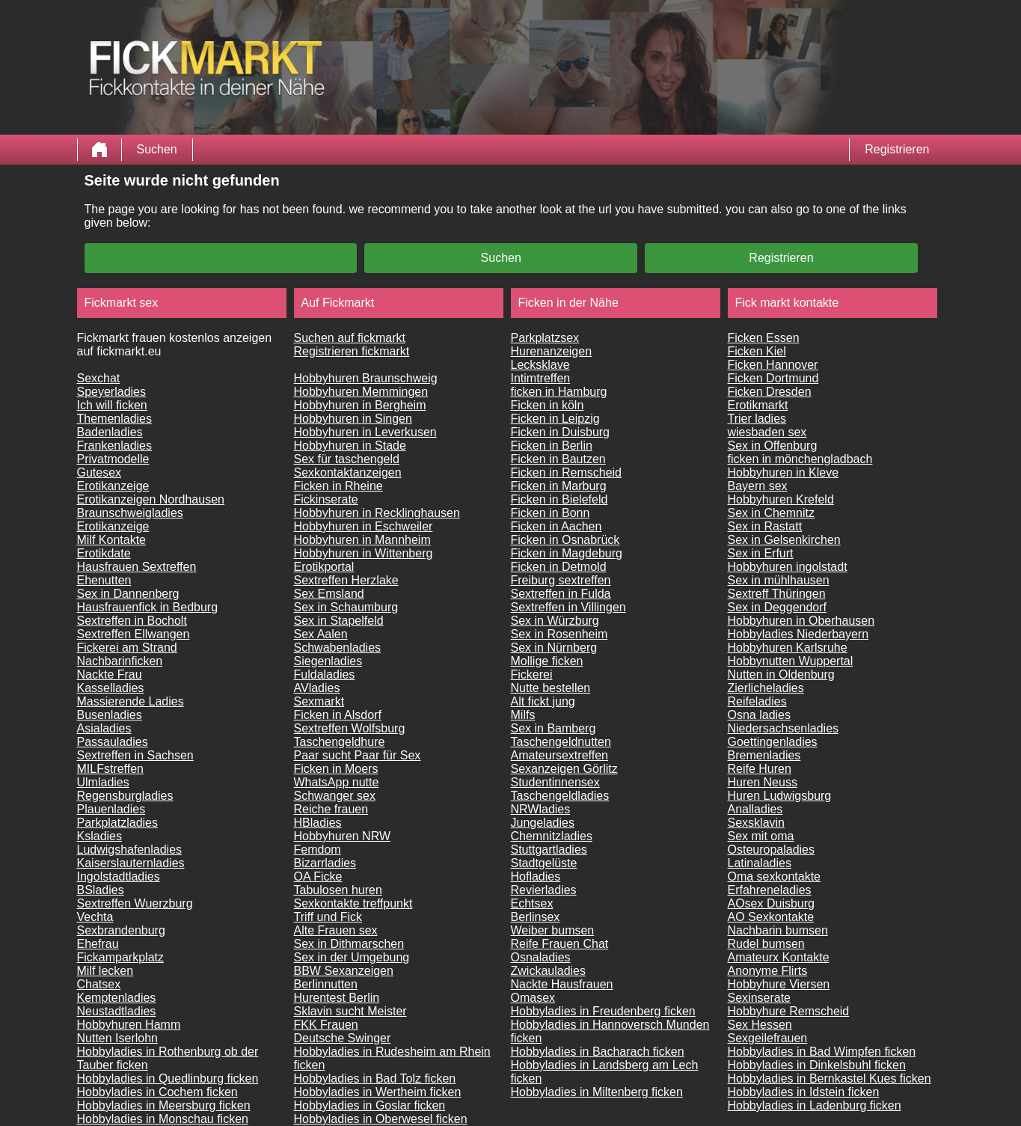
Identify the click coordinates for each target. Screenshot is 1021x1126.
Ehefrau (98, 943)
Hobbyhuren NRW (342, 836)
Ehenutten (104, 580)
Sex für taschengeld (346, 459)
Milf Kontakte (111, 539)
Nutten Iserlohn (118, 1038)
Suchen (157, 149)
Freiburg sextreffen (561, 580)
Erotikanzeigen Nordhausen (150, 499)
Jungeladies (542, 822)
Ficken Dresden (770, 391)
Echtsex (532, 903)
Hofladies (536, 876)
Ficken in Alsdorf (337, 715)
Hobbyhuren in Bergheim (360, 405)
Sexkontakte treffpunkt (353, 903)
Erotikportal (324, 566)
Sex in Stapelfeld (339, 620)
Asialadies (104, 728)
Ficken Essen (764, 337)
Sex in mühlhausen (779, 580)
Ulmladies (103, 782)
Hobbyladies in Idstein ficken (804, 1092)
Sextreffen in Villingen (568, 607)
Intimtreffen (541, 378)
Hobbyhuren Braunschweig (366, 378)
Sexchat (98, 378)
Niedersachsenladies (783, 728)
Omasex (533, 997)
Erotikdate (104, 553)
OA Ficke (318, 876)
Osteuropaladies (771, 849)
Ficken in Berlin (551, 445)
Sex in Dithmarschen (349, 943)
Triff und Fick (328, 917)
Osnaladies (541, 957)
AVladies (317, 688)
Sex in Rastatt (765, 526)
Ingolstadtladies (118, 876)
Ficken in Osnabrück (565, 539)
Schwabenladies (337, 647)
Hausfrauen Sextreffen (137, 566)
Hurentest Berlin (337, 997)
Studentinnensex (555, 782)
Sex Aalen (321, 634)
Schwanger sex (334, 795)
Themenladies (115, 418)
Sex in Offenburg (773, 445)
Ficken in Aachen (556, 526)
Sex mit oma (761, 836)
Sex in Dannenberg (128, 593)
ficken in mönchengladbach (800, 459)
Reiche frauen (331, 809)
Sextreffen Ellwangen (133, 634)
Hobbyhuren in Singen (353, 418)
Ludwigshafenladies (130, 849)
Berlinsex (535, 917)
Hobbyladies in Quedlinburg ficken (168, 1078)
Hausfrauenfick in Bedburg (147, 607)
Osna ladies (759, 715)
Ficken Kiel (757, 351)
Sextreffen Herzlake (346, 580)
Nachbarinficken (120, 661)
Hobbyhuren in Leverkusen (365, 432)
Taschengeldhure (339, 741)
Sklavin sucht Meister (350, 1011)
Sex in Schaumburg (346, 607)
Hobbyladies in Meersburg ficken (164, 1105)
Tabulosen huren (338, 890)
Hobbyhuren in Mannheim (362, 539)
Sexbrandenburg (121, 930)
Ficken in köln (547, 405)
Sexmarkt (319, 701)
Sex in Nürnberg (554, 647)
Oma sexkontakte (774, 876)
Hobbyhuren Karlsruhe (787, 647)
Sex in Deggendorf (777, 607)
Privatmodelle (113, 459)
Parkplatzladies (118, 822)
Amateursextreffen (559, 755)
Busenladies (109, 715)
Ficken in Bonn (550, 513)
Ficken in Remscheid (566, 472)
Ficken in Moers (336, 768)
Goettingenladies (773, 741)
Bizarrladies (325, 863)
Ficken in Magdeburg (566, 553)
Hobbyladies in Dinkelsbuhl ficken (817, 1065)
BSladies (100, 890)
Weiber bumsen (553, 930)
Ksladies (99, 836)
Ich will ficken (112, 405)
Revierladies (544, 890)
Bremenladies (764, 755)
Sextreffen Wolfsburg (349, 728)
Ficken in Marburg (559, 486)
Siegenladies (328, 661)
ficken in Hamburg (559, 391)
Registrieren (897, 149)
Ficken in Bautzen (558, 459)
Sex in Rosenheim (559, 634)
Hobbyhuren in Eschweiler (363, 526)
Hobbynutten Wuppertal (790, 661)
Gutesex (99, 472)
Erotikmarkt (758, 405)
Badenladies (110, 432)
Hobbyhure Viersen (779, 984)
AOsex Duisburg (771, 903)
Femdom (317, 849)
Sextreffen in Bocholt (132, 620)
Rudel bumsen (766, 943)
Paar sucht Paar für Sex (357, 755)
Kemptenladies (116, 997)
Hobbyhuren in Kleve (783, 472)
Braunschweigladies (130, 513)
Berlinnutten (326, 984)
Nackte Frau (109, 674)
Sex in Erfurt (761, 553)
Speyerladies (112, 391)
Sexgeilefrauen (768, 1038)
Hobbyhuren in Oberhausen (801, 620)
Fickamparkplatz (120, 957)
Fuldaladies (324, 674)
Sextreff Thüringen (777, 593)
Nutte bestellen (551, 688)
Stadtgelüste (544, 863)
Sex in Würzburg (555, 620)
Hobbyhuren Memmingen (361, 391)
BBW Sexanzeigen (343, 970)
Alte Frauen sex (336, 930)
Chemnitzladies (551, 836)
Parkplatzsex (545, 337)
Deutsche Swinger (342, 1038)
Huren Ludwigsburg (780, 795)
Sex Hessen (760, 1024)
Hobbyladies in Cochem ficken (157, 1092)
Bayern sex (758, 486)
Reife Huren (759, 768)
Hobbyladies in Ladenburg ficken (814, 1105)
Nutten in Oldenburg (781, 674)
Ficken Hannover (773, 364)
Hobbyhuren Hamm (129, 1024)
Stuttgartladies (549, 849)
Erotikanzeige (113, 486)
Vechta (95, 917)
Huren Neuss (762, 782)
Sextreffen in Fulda (561, 593)
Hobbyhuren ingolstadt (787, 566)
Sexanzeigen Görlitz (564, 768)
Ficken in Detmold (559, 566)
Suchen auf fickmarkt (349, 337)
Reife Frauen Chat (560, 943)
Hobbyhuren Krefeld (781, 499)
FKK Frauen (326, 1024)
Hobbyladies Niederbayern (798, 634)
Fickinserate (326, 499)
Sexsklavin (756, 822)
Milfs (523, 715)
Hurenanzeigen (551, 351)
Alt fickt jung (543, 701)
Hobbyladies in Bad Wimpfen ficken (822, 1051)
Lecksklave (540, 364)
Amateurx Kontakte (779, 957)
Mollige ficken (547, 661)
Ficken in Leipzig (555, 418)
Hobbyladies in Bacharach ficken (597, 1051)
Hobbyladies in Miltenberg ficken (597, 1092)
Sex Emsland (329, 593)
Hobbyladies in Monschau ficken (162, 1119)
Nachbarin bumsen (778, 930)
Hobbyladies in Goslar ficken (370, 1105)
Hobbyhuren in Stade (350, 445)
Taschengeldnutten (561, 741)
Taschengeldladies (560, 795)
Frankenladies (115, 445)
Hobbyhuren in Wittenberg (363, 553)
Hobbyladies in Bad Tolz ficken (375, 1078)
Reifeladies (757, 701)
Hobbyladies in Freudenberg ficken (603, 1011)
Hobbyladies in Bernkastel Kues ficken (829, 1078)
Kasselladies (110, 688)
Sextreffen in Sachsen (135, 755)
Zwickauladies (548, 970)
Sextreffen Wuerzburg (135, 903)
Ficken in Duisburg (560, 432)
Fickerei (532, 674)
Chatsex (99, 984)
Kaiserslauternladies (131, 863)
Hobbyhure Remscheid (789, 1011)
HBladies (318, 822)
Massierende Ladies (130, 701)
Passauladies (112, 741)
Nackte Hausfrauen (562, 984)
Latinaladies (759, 863)
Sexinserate (759, 997)
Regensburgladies (125, 795)
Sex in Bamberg (553, 728)
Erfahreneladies (770, 890)
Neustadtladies (116, 1011)
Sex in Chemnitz (771, 513)
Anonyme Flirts (768, 970)
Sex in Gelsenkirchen (784, 539)
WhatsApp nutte (336, 782)
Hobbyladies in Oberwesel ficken (380, 1119)
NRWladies (541, 809)
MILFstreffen (110, 768)
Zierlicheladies (766, 688)
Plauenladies (111, 809)
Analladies (755, 809)
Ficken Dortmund (773, 378)
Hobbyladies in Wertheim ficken (378, 1092)
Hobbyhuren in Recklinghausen (377, 513)
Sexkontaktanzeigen (348, 472)
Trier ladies (757, 418)
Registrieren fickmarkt (352, 351)
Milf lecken (105, 970)
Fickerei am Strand (127, 647)
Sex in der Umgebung (352, 957)
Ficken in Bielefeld (559, 499)
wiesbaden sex (767, 432)
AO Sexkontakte (771, 917)
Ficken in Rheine (338, 486)
